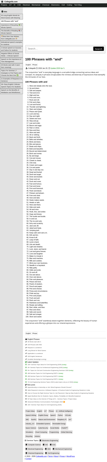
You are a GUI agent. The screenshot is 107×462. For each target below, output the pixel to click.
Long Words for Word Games (35, 350)
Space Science (31, 428)
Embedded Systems (43, 424)
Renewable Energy (59, 424)
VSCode (68, 415)
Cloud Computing (41, 432)
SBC (27, 419)
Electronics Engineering (49, 440)
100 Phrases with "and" (9, 21)
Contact (28, 459)
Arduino (37, 436)
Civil (63, 5)
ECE (52, 445)
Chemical (45, 5)
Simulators (29, 432)
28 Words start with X (33, 342)
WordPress (71, 456)
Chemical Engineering (34, 453)
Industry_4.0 (30, 424)
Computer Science (33, 445)
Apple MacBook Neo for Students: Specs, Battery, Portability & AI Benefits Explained (53, 396)
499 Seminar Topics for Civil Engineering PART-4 (44, 373)
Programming (54, 432)
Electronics (55, 5)
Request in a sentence (33, 347)
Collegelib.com (10, 2)
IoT (10, 5)
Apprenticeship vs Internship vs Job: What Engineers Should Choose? (48, 387)
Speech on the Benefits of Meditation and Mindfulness (10, 91)
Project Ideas (30, 411)
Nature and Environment (47, 419)
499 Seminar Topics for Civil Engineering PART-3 (44, 376)
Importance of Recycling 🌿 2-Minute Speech (11, 26)
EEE (48, 449)
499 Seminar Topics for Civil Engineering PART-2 (44, 379)
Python (60, 415)
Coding (69, 5)
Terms (50, 456)
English (28, 65)
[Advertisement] (65, 26)
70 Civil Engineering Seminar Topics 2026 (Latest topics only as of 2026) (51, 382)
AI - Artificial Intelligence (64, 411)
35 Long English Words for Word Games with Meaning (10, 16)
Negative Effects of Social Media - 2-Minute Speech (10, 55)
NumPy (33, 419)
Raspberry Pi (61, 419)
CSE (19, 5)
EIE (45, 445)
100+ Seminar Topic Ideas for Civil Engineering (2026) (45, 364)
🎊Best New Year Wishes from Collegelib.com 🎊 (10, 38)
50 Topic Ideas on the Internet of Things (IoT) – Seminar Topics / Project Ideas (51, 399)
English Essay (43, 415)
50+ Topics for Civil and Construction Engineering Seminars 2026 (49, 370)
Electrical (26, 5)
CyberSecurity (43, 428)
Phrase (34, 65)
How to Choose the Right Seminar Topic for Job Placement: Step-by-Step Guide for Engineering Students (59, 393)
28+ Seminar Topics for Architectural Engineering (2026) (46, 367)
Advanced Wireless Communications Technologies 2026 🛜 (45, 402)
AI (14, 5)
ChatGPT (64, 428)
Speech (53, 415)
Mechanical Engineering (62, 449)
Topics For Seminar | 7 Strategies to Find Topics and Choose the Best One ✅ (11, 73)
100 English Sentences (33, 356)
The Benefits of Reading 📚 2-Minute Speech (11, 32)
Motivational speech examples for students (11, 43)
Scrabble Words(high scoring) (35, 359)
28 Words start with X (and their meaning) (10, 66)
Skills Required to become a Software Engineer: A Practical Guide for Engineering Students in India (57, 390)
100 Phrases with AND (33, 344)
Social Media (54, 428)
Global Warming (66, 432)
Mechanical (36, 5)
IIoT (70, 419)
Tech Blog (78, 5)
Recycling (29, 436)
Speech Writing (31, 415)
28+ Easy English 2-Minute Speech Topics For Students (11, 85)
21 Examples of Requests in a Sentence (11, 80)
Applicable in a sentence (34, 353)
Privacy (62, 456)
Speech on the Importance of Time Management (11, 60)
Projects (4, 5)
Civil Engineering (52, 453)
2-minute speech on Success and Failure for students (11, 49)
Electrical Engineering (34, 449)
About (56, 456)
